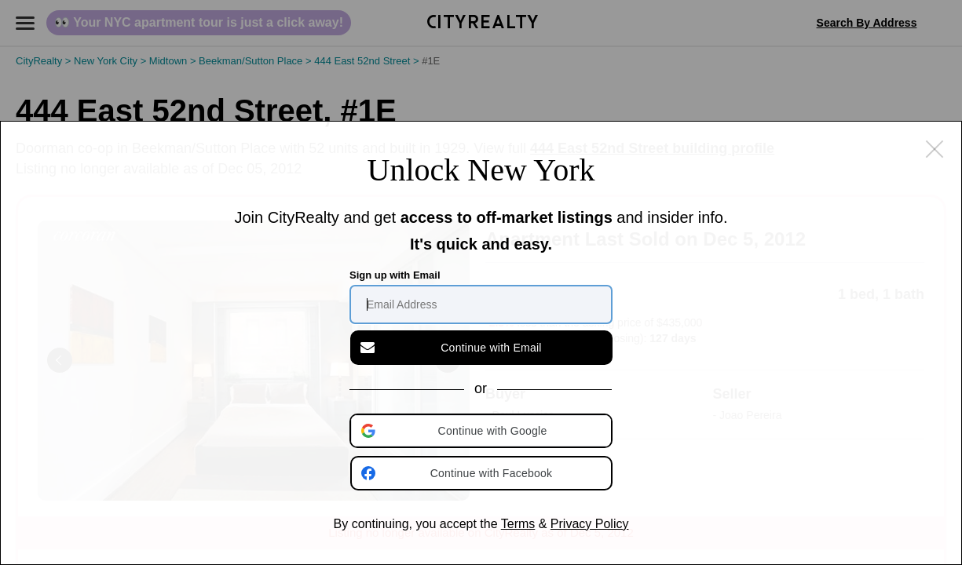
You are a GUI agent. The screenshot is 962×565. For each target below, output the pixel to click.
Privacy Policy (589, 523)
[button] (482, 431)
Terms (518, 523)
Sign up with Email (395, 275)
